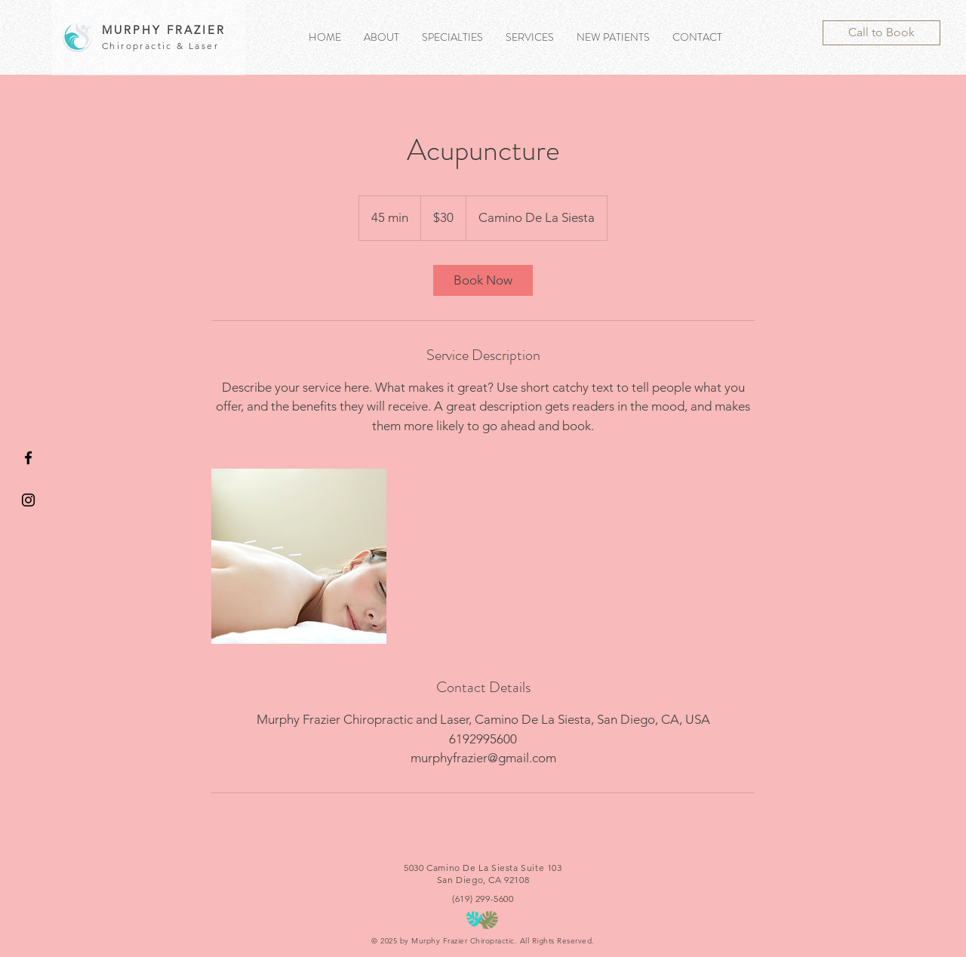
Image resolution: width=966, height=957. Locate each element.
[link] (483, 280)
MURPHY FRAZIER (164, 30)
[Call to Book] (881, 32)
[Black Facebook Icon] (28, 457)
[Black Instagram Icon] (28, 500)
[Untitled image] (298, 556)
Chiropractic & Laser (160, 45)
